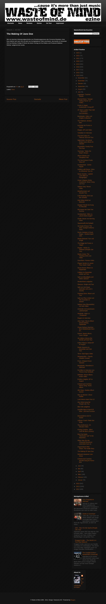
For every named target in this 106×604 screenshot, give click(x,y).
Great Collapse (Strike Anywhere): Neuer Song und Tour (86, 182)
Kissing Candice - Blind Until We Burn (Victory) (86, 430)
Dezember (81, 78)
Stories (39, 23)
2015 (78, 75)
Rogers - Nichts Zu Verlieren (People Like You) (85, 249)
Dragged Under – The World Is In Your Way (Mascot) (85, 541)
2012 (78, 489)
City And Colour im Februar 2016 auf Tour (85, 136)
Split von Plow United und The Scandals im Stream (86, 299)
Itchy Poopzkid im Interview (88, 500)
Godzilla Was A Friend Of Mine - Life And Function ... (86, 411)
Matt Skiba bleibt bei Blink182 (84, 201)
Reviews (29, 23)
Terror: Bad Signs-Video (85, 353)
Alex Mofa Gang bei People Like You (84, 403)
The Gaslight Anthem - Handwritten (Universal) (90, 553)
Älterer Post (63, 99)
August (80, 89)
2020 (78, 61)
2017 (78, 70)
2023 (78, 53)
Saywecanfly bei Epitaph (85, 223)
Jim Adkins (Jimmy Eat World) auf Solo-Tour (85, 339)
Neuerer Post (11, 99)
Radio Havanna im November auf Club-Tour (85, 349)
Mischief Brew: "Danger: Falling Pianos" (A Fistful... (85, 100)
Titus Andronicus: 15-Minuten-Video (84, 426)
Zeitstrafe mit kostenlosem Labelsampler (86, 310)
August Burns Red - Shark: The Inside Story (86, 447)
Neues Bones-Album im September (85, 268)
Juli (79, 92)
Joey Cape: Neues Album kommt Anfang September (86, 322)
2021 (78, 58)
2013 (78, 486)
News (20, 23)
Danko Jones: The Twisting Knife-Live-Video (85, 255)
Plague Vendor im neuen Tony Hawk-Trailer (85, 264)
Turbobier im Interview (85, 133)
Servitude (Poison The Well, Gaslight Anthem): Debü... (86, 227)
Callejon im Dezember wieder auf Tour (85, 273)
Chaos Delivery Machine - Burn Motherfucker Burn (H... (86, 329)
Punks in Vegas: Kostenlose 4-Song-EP (86, 106)
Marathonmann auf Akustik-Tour (84, 192)
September (81, 86)
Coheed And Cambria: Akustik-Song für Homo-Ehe (86, 460)
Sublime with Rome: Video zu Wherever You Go (86, 170)
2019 (78, 64)
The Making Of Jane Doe (86, 451)
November (81, 81)
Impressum (60, 23)
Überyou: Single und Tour (86, 284)
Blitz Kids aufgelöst (84, 407)
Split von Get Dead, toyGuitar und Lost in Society (85, 289)
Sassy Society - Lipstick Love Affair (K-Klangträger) (85, 175)
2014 (78, 483)
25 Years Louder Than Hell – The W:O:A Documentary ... (86, 111)
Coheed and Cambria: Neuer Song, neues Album (85, 385)
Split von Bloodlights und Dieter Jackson (85, 278)
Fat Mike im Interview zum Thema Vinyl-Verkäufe (86, 371)
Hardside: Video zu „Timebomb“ (84, 314)
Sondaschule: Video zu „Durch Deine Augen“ (85, 215)
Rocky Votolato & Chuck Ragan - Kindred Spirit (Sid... (85, 234)
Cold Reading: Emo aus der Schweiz (85, 196)
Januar (80, 480)
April (79, 471)
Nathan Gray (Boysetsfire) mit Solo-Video (86, 305)
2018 (78, 67)
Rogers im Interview (84, 318)
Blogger (73, 600)
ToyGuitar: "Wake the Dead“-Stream (84, 152)
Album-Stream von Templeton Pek (84, 156)
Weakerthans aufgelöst (85, 281)
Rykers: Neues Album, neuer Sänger (85, 334)
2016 (78, 72)
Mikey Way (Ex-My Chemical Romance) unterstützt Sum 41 (85, 442)
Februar (80, 477)
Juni (79, 466)
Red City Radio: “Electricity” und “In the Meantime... (86, 436)
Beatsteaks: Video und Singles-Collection (85, 117)
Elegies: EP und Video (85, 130)
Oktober (80, 83)
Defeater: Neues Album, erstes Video (85, 375)
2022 (78, 55)
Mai (79, 468)
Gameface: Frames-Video (86, 260)
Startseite (10, 23)
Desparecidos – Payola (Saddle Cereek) (85, 357)
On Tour (49, 23)
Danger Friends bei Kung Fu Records (86, 206)
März (79, 474)
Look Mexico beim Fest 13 (86, 399)
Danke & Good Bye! (89, 514)
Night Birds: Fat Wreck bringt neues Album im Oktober (85, 142)
